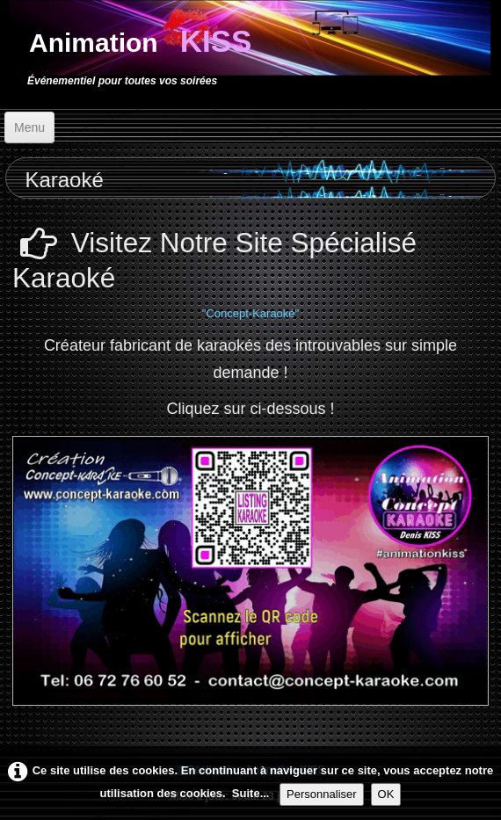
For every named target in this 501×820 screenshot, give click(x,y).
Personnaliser (322, 794)
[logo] (136, 51)
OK (386, 794)
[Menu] (29, 127)
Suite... (251, 793)
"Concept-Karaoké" (250, 313)
